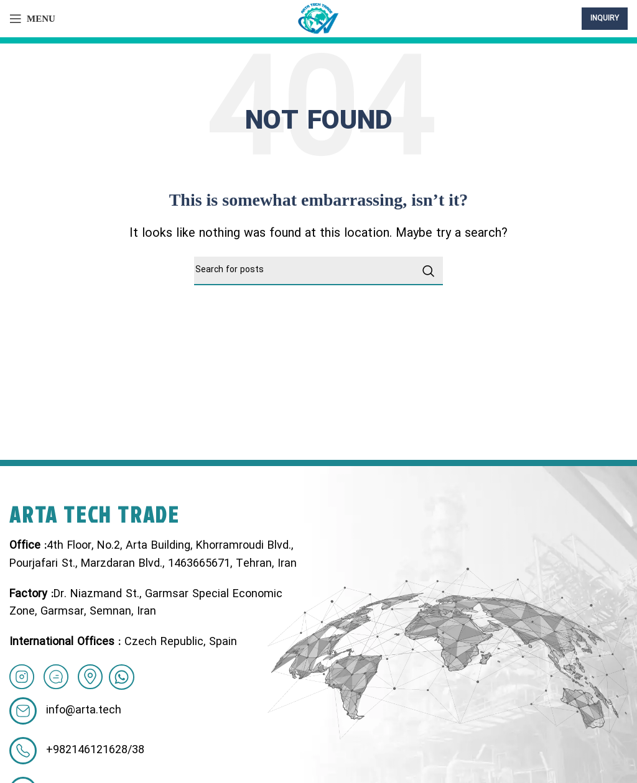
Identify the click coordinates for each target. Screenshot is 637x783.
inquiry (604, 19)
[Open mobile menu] (32, 18)
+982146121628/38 (95, 750)
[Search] (318, 271)
